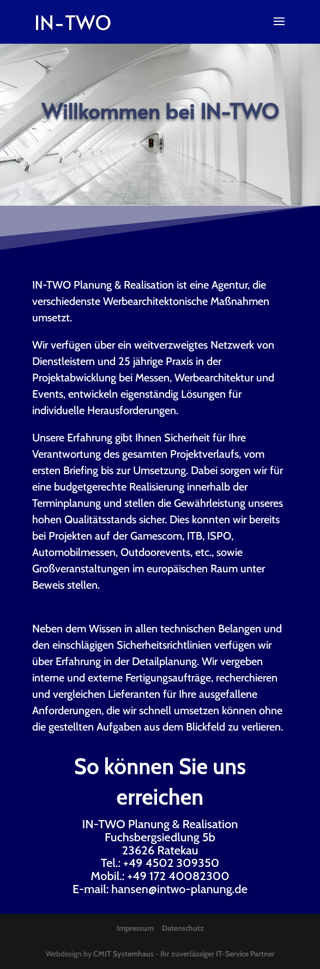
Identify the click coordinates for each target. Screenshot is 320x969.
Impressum (135, 928)
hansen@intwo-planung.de (179, 889)
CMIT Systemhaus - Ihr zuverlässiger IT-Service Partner (184, 954)
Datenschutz (183, 928)
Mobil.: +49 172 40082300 (159, 876)
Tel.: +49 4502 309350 (160, 863)
